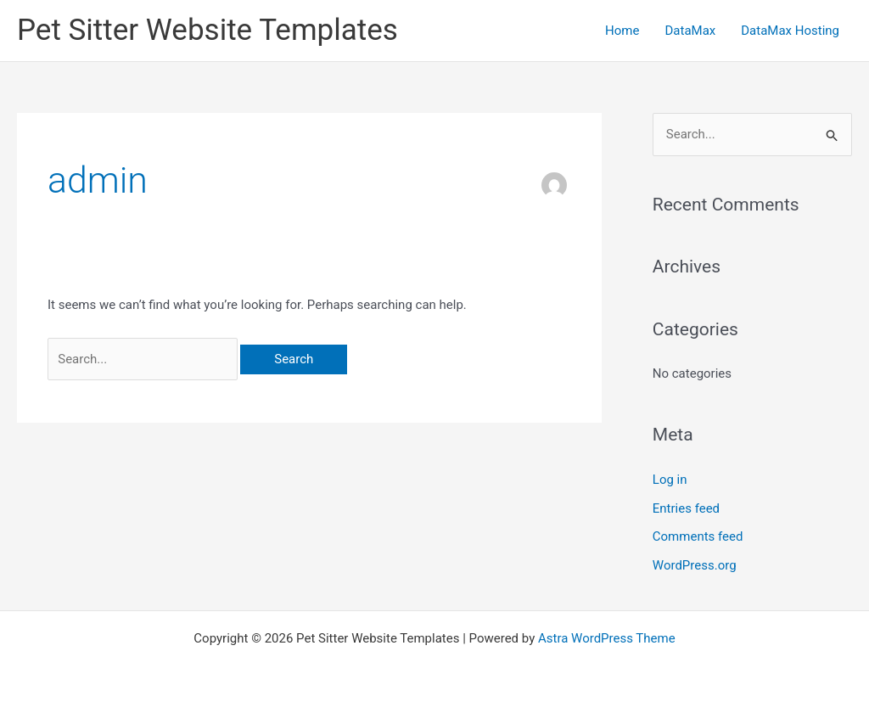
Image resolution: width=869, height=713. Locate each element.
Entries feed (686, 508)
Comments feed (698, 536)
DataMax (689, 30)
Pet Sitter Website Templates (207, 30)
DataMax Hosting (790, 30)
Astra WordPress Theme (607, 638)
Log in (670, 479)
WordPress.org (695, 565)
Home (622, 30)
